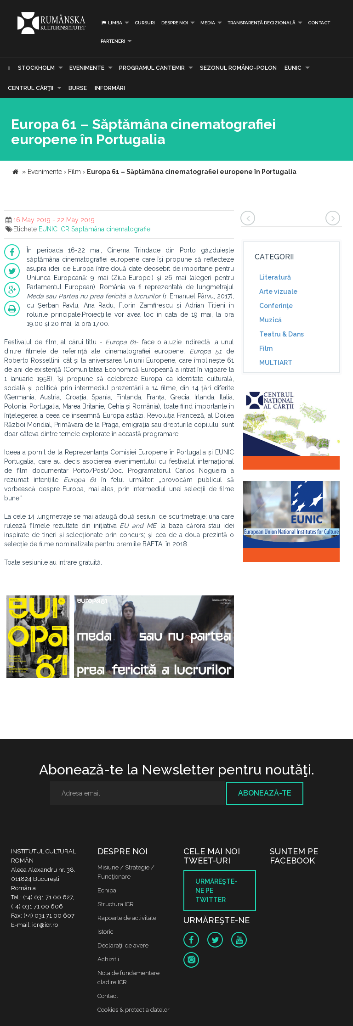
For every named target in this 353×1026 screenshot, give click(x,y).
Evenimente (86, 68)
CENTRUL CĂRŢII (30, 88)
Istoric (105, 931)
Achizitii (108, 959)
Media (207, 22)
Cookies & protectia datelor (133, 1009)
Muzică (270, 320)
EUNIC (293, 68)
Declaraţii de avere (122, 945)
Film (266, 348)
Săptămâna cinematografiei (111, 229)
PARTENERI (113, 41)
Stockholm (36, 68)
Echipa (106, 890)
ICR (64, 229)
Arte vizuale (278, 291)
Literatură (275, 277)
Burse (77, 88)
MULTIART (275, 362)
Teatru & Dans (281, 334)
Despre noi (174, 22)
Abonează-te (264, 793)
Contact (319, 22)
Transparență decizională (262, 22)
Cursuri (145, 22)
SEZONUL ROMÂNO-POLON (238, 68)
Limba (111, 22)
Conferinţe (276, 305)
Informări (110, 88)
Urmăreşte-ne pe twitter (216, 890)
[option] (38, 637)
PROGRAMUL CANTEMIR (152, 68)
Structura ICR (115, 904)
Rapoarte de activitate (126, 917)
